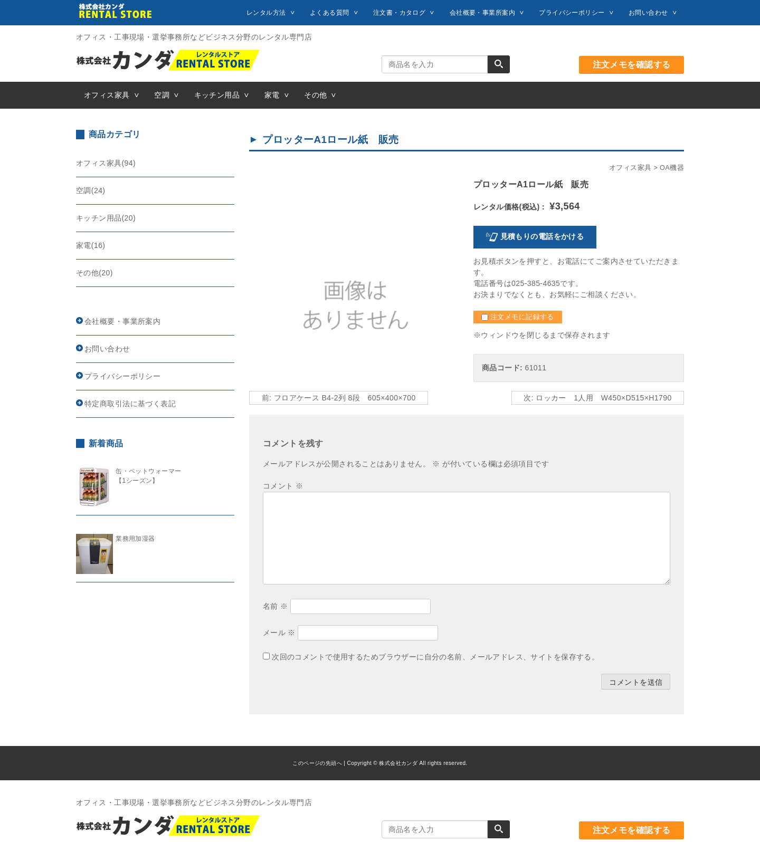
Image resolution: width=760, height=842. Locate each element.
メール (279, 632)
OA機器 (672, 167)
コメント (283, 486)
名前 (275, 606)
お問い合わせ (648, 12)
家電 (272, 95)
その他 (315, 95)
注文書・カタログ (399, 12)
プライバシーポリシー (571, 12)
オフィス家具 (107, 95)
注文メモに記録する (517, 317)
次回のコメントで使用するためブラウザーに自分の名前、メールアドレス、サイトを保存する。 (435, 657)
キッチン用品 (217, 95)
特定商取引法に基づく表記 (130, 403)
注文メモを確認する (632, 64)
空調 (161, 95)
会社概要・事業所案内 (482, 12)
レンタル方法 (266, 12)
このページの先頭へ (317, 763)
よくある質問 (329, 12)
